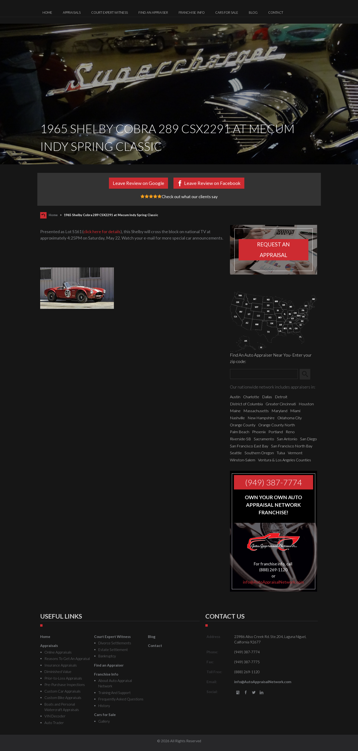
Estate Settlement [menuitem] (113, 649)
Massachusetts (256, 410)
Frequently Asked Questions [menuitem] (120, 699)
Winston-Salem (242, 460)
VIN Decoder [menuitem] (54, 716)
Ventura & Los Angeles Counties (284, 460)
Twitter (253, 692)
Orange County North (276, 425)
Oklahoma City (289, 417)
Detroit (281, 396)
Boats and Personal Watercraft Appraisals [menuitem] (61, 707)
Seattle (236, 452)
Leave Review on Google (138, 183)
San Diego (308, 439)
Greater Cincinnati (281, 404)
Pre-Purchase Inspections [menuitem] (64, 684)
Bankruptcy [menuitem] (107, 656)
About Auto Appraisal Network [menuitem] (115, 683)
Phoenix (259, 431)
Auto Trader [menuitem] (54, 722)
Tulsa (281, 452)
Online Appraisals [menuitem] (58, 652)
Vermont (295, 452)
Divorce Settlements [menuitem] (114, 643)
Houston (306, 404)
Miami (295, 410)
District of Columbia (246, 404)
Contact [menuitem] (275, 12)
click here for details (102, 231)
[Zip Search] (264, 374)
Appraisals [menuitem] (72, 12)
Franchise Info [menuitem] (192, 12)
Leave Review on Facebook (212, 183)
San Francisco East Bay (249, 446)
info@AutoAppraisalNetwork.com (273, 582)
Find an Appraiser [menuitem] (153, 12)
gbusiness (238, 692)
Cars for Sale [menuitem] (226, 12)
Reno (290, 431)
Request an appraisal (273, 249)
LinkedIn (261, 692)
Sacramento (264, 439)
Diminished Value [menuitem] (57, 671)
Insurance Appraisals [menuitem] (60, 665)
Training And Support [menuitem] (114, 692)
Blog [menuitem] (253, 12)
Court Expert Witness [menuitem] (109, 12)
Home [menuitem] (47, 12)
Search (307, 374)
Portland (275, 431)
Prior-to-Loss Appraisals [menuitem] (63, 678)
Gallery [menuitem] (104, 721)
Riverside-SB (240, 439)
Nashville (237, 417)
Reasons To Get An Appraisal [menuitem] (67, 658)
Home (53, 215)
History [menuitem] (104, 705)
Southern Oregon (259, 452)
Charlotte (251, 396)
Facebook (245, 692)
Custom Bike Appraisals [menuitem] (62, 697)
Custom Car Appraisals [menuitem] (62, 691)
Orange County (242, 425)
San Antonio (287, 439)
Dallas (267, 396)
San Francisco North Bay (291, 446)
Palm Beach (239, 431)
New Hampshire (261, 417)
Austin (235, 396)
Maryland (279, 410)
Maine (235, 410)
